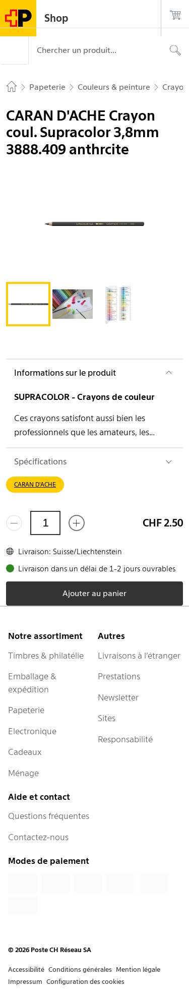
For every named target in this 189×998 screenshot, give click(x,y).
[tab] (28, 304)
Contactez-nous (38, 837)
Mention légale (138, 969)
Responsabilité (125, 739)
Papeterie (26, 710)
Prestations (119, 676)
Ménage (23, 773)
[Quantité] (45, 523)
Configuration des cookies (85, 981)
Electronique (32, 731)
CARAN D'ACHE (35, 484)
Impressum (25, 981)
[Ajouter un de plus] (77, 523)
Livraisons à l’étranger (139, 656)
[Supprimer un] (14, 523)
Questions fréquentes (48, 816)
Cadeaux (25, 752)
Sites (106, 718)
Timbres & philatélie (46, 656)
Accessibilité (26, 969)
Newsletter (118, 697)
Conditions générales (80, 969)
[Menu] (14, 50)
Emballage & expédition (32, 682)
